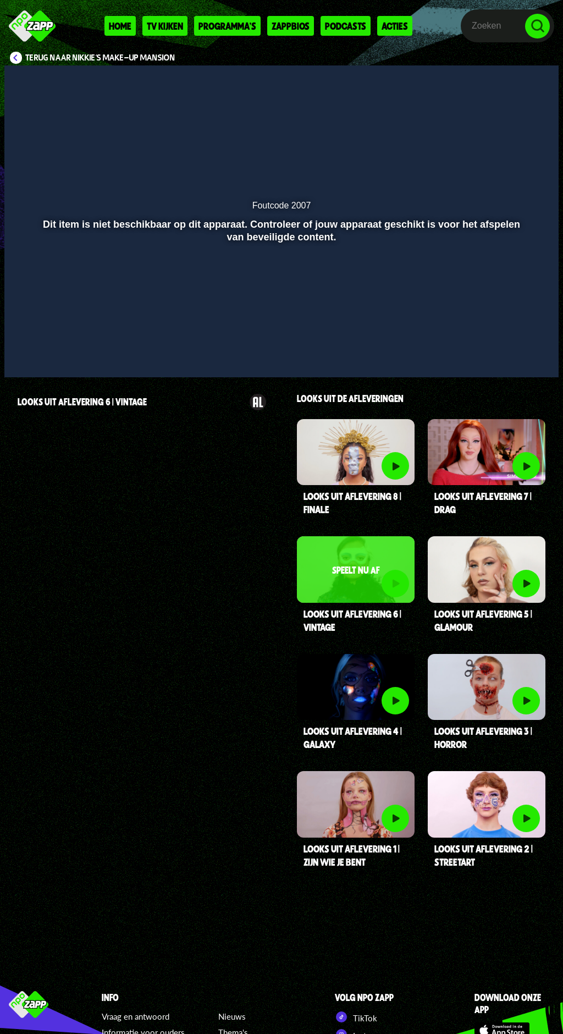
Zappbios (291, 25)
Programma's (227, 25)
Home (120, 25)
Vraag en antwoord (135, 1016)
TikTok (356, 1017)
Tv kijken (165, 25)
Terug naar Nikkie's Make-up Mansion (100, 58)
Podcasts (345, 25)
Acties (395, 25)
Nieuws (232, 1016)
